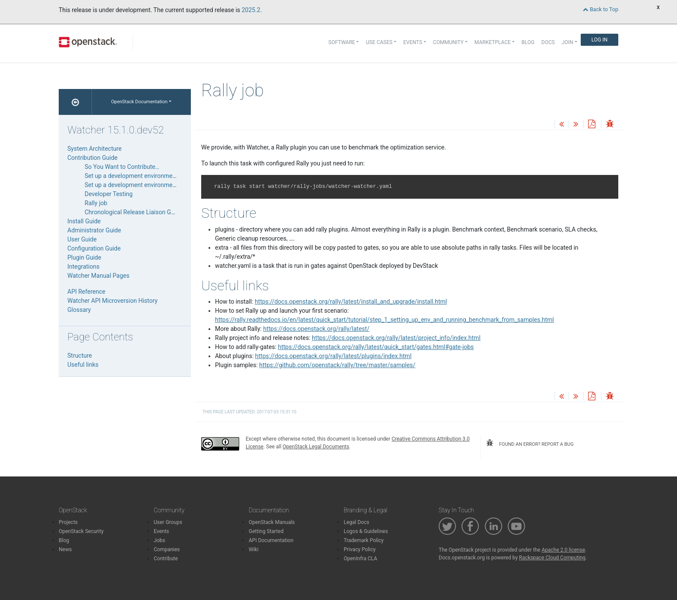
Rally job (96, 203)
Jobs (159, 540)
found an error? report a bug (529, 443)
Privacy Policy (360, 549)
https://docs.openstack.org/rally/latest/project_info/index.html (396, 337)
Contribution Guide (92, 157)
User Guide (82, 239)
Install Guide (84, 221)
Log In (599, 40)
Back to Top (600, 9)
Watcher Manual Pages (98, 275)
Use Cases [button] (379, 42)
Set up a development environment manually (144, 175)
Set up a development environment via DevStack (149, 184)
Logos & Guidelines (366, 531)
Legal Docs (356, 522)
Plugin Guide (84, 257)
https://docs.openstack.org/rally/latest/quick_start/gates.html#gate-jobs (376, 346)
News (65, 549)
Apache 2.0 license (563, 550)
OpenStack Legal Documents (316, 447)
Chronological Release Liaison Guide (134, 212)
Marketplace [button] (493, 42)
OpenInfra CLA (360, 559)
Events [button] (412, 42)
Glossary (79, 309)
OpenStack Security (81, 531)
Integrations (83, 266)
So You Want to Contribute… (122, 166)
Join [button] (567, 42)
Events (161, 531)
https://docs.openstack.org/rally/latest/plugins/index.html (333, 355)
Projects (68, 522)
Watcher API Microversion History (112, 300)
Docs (548, 42)
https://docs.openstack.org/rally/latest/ (316, 328)
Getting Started (266, 531)
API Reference (86, 291)
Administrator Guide (94, 230)
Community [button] (448, 42)
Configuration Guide (93, 248)
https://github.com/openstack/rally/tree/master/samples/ (337, 365)
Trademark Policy (364, 540)
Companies (167, 549)
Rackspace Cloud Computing (552, 558)
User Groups (168, 522)
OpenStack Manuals (272, 522)
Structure (79, 355)
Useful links (82, 364)
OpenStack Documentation (139, 102)
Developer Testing (109, 193)
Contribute (166, 559)
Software (342, 42)
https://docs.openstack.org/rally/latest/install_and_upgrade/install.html (351, 301)
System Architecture (94, 148)
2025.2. (252, 9)
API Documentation (271, 540)
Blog (528, 42)
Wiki (254, 549)
